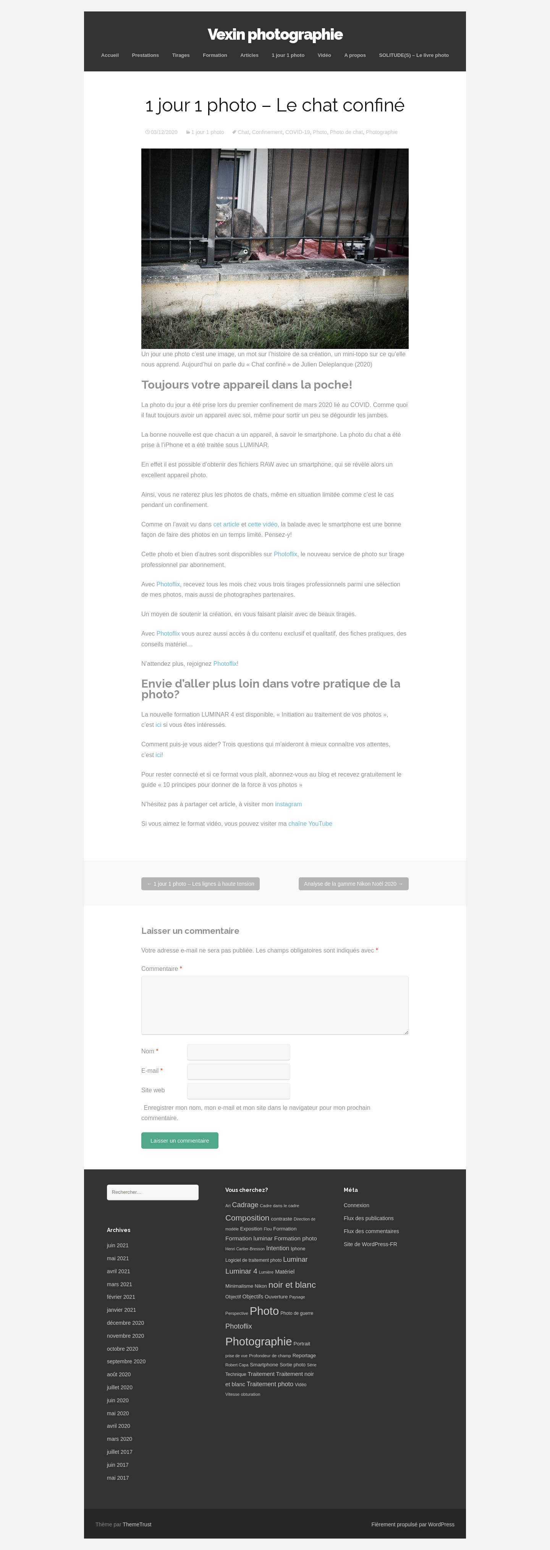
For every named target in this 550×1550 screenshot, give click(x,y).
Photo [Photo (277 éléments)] (264, 1311)
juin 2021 (118, 1245)
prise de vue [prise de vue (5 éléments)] (236, 1355)
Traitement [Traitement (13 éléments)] (261, 1374)
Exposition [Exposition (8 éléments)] (251, 1229)
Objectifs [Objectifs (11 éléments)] (253, 1296)
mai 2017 (118, 1478)
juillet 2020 (120, 1387)
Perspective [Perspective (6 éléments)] (236, 1313)
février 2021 (121, 1297)
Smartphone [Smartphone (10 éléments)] (264, 1365)
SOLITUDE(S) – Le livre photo (414, 55)
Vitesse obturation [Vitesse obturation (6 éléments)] (242, 1394)
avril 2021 (118, 1271)
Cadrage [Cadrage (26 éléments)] (245, 1205)
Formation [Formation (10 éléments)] (284, 1229)
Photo (320, 132)
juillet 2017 (120, 1452)
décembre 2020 (125, 1323)
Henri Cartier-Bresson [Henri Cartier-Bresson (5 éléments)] (245, 1248)
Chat (243, 132)
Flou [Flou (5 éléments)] (268, 1229)
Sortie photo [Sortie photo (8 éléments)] (293, 1365)
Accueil (110, 55)
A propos (355, 55)
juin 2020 (118, 1400)
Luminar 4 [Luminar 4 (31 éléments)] (241, 1271)
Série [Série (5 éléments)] (312, 1365)
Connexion (356, 1205)
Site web (153, 1090)
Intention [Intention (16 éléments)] (277, 1248)
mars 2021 (119, 1284)
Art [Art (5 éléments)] (228, 1205)
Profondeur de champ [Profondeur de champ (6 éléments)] (270, 1355)
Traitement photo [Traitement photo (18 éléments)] (270, 1383)
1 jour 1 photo (288, 55)
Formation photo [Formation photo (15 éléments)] (295, 1238)
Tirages (181, 55)
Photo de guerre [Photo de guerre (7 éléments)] (296, 1313)
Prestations (145, 55)
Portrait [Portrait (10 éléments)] (301, 1344)
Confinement (267, 132)
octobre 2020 (122, 1349)
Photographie (382, 132)
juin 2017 (118, 1465)
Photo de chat (346, 132)
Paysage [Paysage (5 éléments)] (297, 1297)
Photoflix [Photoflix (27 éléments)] (238, 1326)
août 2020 (119, 1374)
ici (158, 725)
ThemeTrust (137, 1524)
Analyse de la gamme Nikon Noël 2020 (353, 884)
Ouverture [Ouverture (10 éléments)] (276, 1297)
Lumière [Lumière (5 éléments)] (266, 1272)
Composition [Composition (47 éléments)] (247, 1217)
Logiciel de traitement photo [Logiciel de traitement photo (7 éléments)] (253, 1260)
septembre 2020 (126, 1361)
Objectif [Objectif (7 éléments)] (233, 1297)
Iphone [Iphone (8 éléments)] (298, 1248)
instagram (288, 804)
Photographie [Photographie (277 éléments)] (258, 1341)
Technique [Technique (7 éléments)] (235, 1374)
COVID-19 (297, 132)
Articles (249, 55)
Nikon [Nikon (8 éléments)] (261, 1286)
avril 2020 (118, 1426)
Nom (149, 1051)
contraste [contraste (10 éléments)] (281, 1219)
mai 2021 (118, 1258)
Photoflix (285, 554)
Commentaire (161, 969)
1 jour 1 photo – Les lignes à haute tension (200, 884)
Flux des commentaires (371, 1231)
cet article (226, 524)
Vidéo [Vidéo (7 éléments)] (300, 1384)
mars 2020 (119, 1439)
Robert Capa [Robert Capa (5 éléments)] (236, 1365)
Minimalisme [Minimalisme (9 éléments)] (239, 1286)
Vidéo (324, 55)
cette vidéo (262, 524)
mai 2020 (118, 1413)
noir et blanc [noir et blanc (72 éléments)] (292, 1285)
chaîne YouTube (310, 823)
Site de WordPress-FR (370, 1244)
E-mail (152, 1070)
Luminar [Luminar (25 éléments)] (295, 1259)
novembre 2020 (125, 1336)
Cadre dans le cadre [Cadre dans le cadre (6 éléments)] (279, 1205)
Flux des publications (369, 1218)
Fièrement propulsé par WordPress (413, 1524)
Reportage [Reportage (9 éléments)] (304, 1355)
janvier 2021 (121, 1310)
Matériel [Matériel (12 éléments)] (284, 1272)
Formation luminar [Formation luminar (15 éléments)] (249, 1238)
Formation (215, 55)
